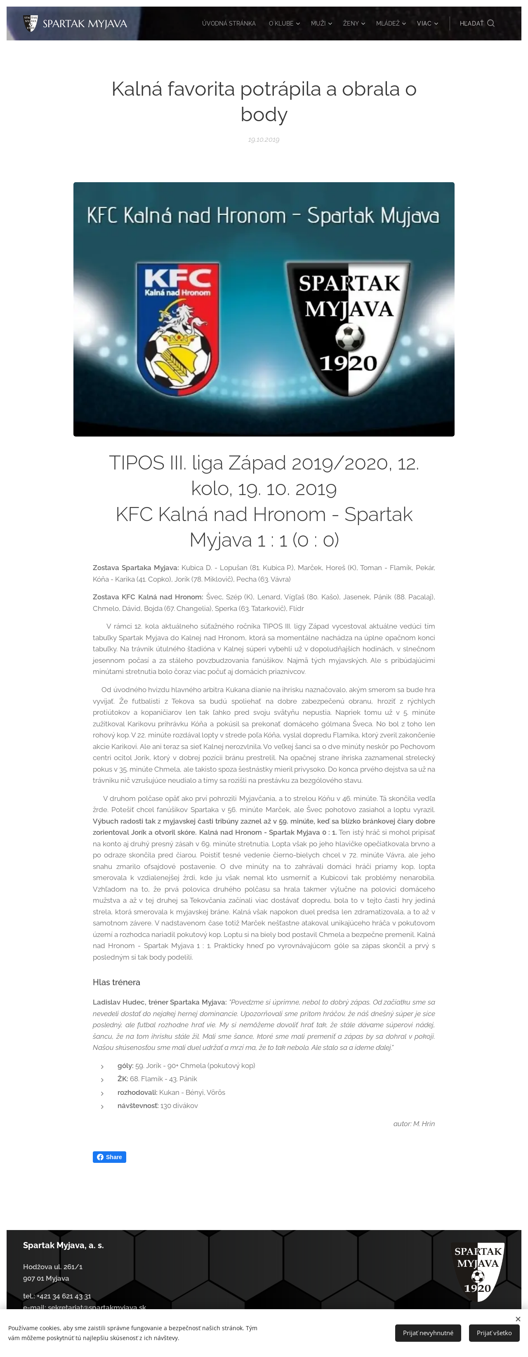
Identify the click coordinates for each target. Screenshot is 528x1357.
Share (109, 1157)
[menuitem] (223, 23)
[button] (477, 23)
